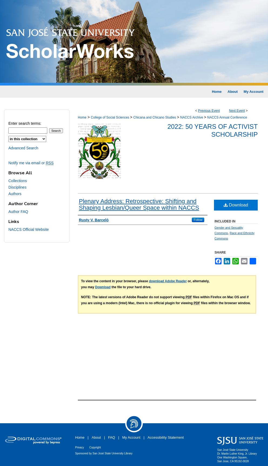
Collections (17, 181)
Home (82, 117)
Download (236, 205)
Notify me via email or (30, 163)
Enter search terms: (24, 123)
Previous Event (209, 111)
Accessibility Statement (166, 437)
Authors (14, 194)
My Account (131, 437)
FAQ (111, 437)
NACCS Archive (192, 117)
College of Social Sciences (110, 117)
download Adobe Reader (168, 281)
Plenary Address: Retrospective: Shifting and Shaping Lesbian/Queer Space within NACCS (139, 204)
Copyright (95, 447)
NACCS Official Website (28, 229)
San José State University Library (113, 453)
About (96, 437)
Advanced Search (23, 148)
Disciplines (17, 187)
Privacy (79, 447)
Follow (198, 219)
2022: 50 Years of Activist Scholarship (213, 130)
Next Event (237, 111)
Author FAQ (18, 211)
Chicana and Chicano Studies (155, 117)
